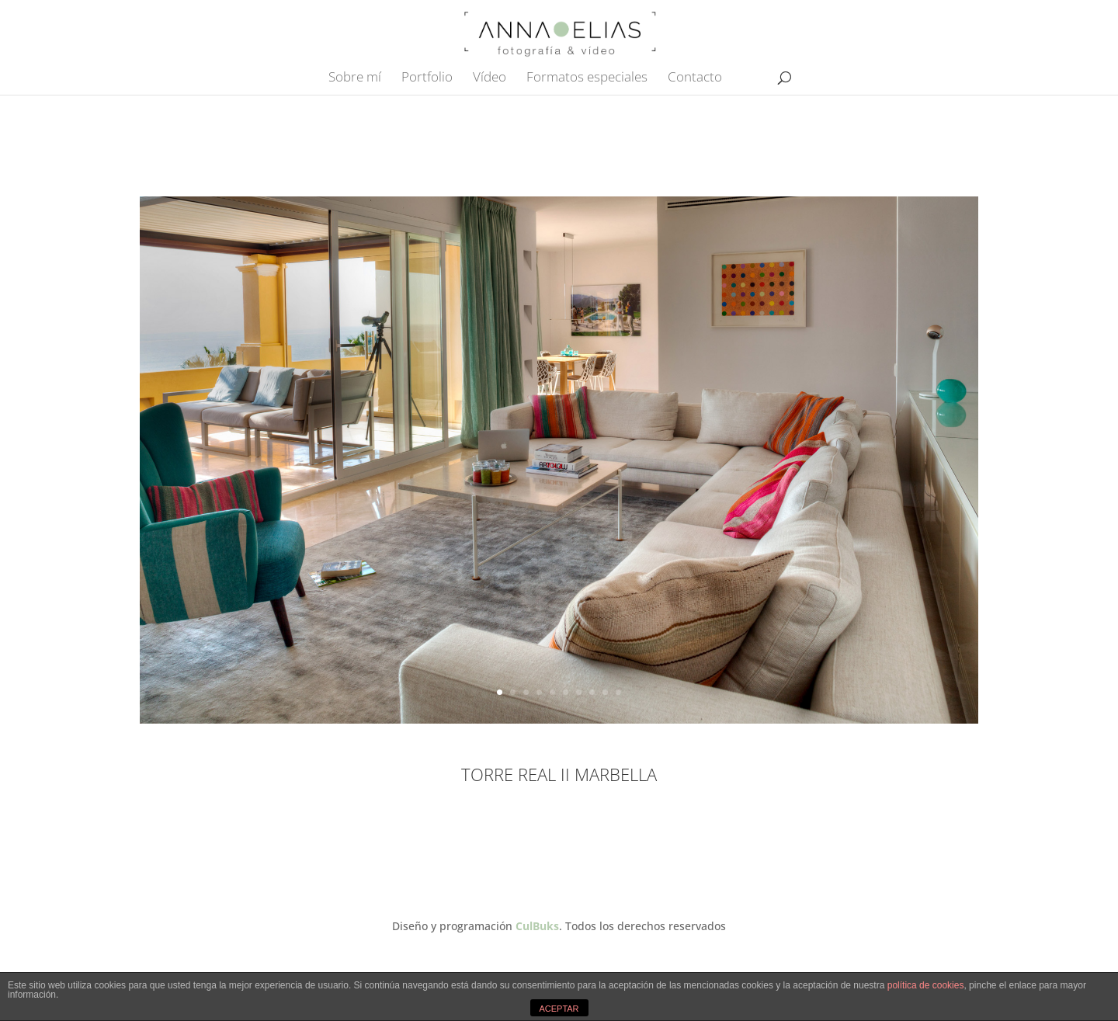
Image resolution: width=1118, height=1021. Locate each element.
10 (618, 692)
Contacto (695, 78)
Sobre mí (354, 78)
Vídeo (489, 78)
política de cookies (925, 985)
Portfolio (427, 78)
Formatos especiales (587, 78)
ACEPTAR (558, 1008)
